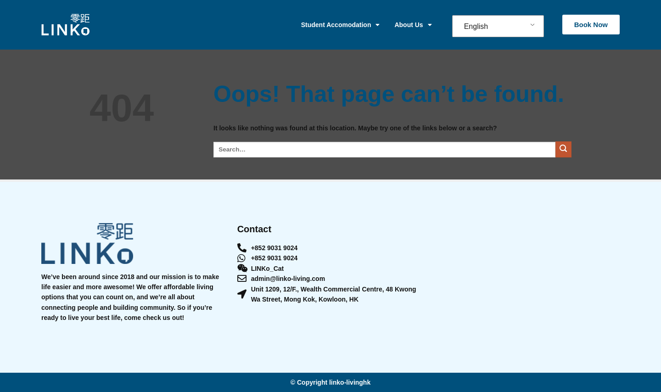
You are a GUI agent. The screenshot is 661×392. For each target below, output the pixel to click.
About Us (412, 25)
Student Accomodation (340, 25)
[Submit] (563, 149)
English (476, 26)
